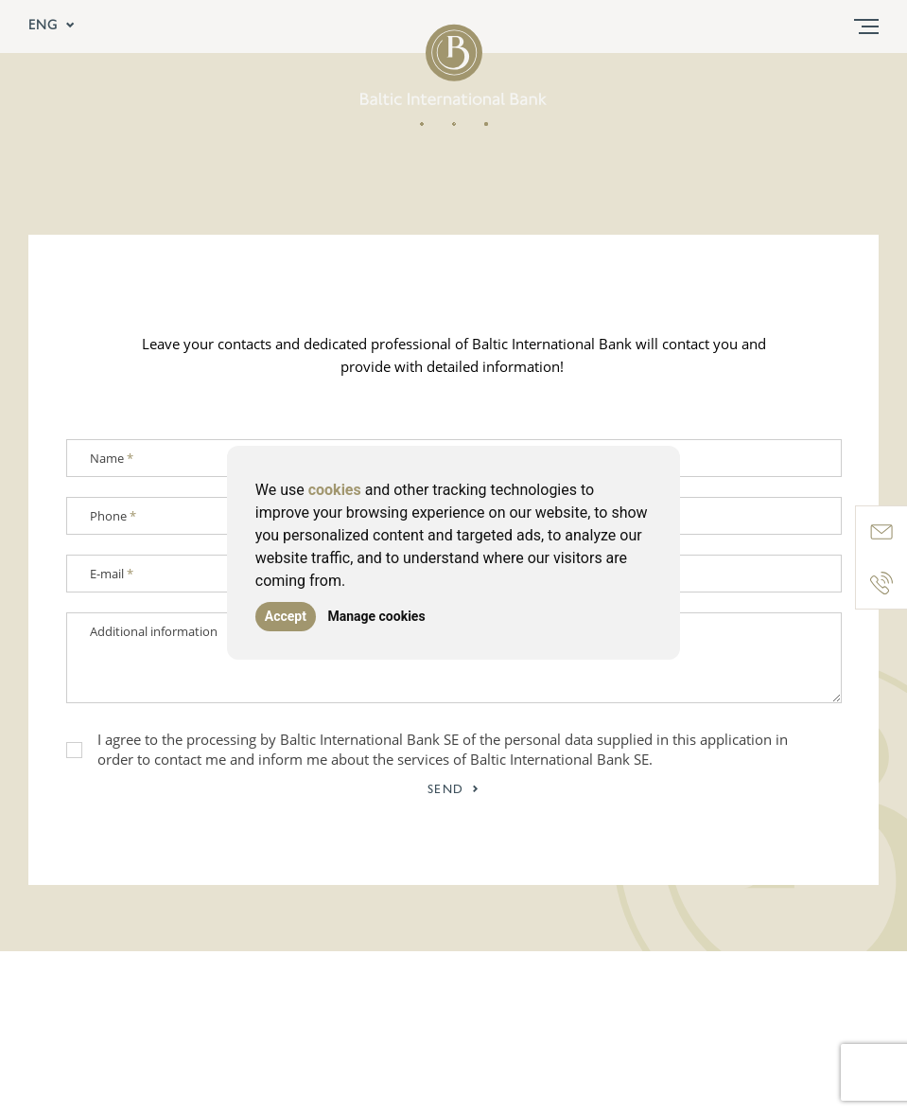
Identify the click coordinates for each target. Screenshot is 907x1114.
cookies (334, 490)
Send (453, 790)
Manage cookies (376, 616)
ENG (52, 26)
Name (111, 458)
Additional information (154, 631)
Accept (285, 616)
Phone (113, 515)
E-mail (111, 573)
